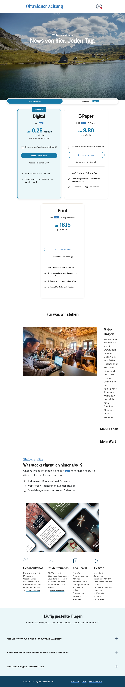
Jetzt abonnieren (99, 597)
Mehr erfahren (33, 590)
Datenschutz (95, 681)
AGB (84, 681)
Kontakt (75, 681)
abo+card (32, 182)
